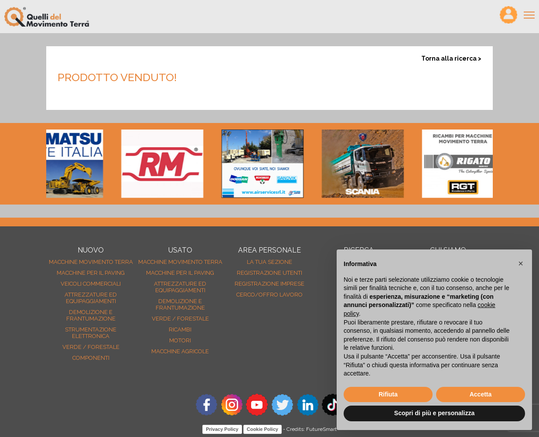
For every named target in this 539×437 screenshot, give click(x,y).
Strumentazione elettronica (90, 332)
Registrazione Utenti (269, 273)
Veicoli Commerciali (91, 283)
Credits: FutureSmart (312, 429)
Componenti (90, 358)
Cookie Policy (262, 429)
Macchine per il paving (91, 273)
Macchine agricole (180, 351)
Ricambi (180, 329)
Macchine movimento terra (91, 262)
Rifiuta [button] (388, 394)
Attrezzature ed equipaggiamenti (91, 297)
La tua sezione (269, 262)
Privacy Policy (222, 429)
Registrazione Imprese (269, 283)
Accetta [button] (481, 394)
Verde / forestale (90, 347)
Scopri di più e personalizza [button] (434, 413)
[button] (521, 263)
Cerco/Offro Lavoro (269, 294)
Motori (180, 340)
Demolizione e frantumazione (91, 315)
